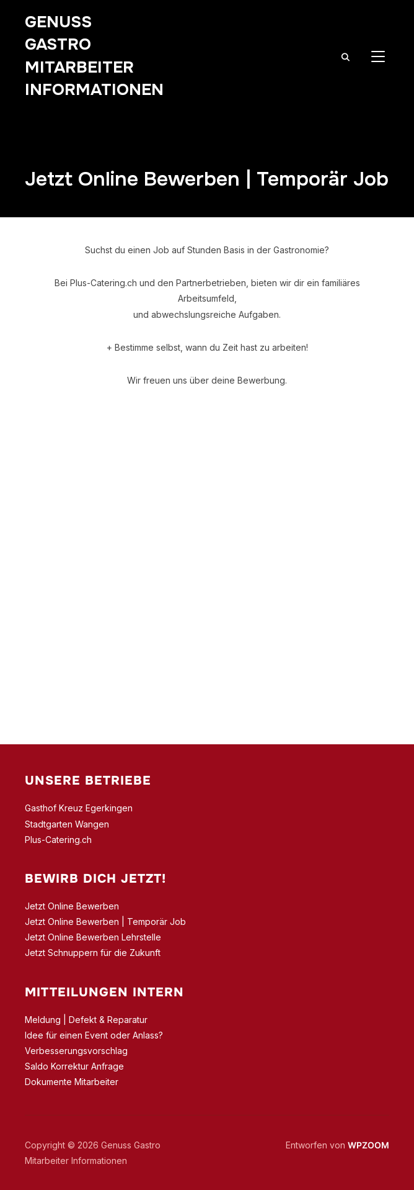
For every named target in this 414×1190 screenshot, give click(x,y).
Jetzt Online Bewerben (72, 906)
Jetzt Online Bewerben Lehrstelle (93, 937)
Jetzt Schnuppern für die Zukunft (93, 952)
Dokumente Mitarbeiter (71, 1081)
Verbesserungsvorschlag (76, 1050)
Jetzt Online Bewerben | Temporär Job (105, 921)
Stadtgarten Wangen (67, 824)
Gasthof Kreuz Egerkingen (79, 808)
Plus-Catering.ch (58, 839)
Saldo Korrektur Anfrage (74, 1066)
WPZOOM (368, 1145)
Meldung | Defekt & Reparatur (86, 1019)
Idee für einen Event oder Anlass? (94, 1035)
